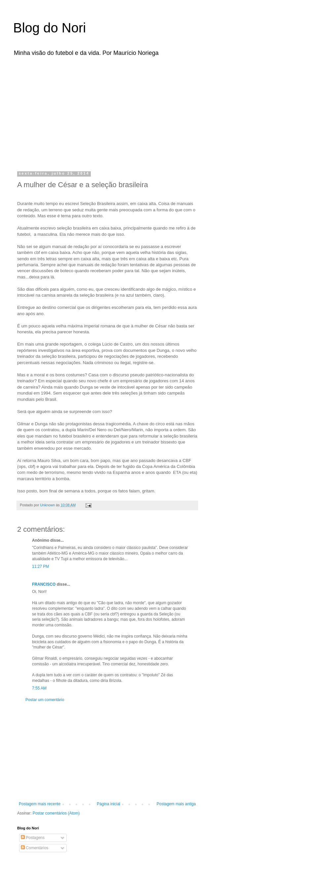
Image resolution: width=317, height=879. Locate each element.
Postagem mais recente (39, 804)
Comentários (34, 848)
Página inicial (108, 804)
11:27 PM (40, 566)
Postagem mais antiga (176, 804)
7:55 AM (39, 688)
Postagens (33, 837)
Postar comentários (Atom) (56, 813)
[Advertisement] (97, 111)
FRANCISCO (43, 584)
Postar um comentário (44, 699)
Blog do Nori (49, 28)
